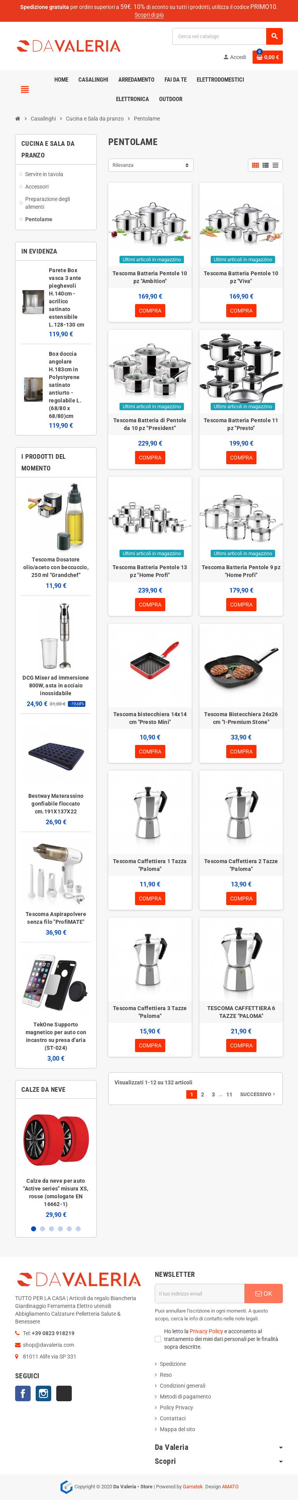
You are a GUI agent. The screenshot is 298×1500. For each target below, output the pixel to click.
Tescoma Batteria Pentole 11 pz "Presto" (241, 424)
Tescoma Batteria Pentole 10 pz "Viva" (241, 277)
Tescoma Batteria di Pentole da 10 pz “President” (150, 424)
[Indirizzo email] (200, 1293)
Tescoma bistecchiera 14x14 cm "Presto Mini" (150, 718)
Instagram (43, 1393)
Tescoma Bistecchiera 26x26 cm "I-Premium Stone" (241, 718)
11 (229, 1094)
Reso (166, 1375)
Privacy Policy (206, 1331)
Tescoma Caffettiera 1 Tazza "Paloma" (150, 865)
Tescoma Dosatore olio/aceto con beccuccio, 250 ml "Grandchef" (55, 567)
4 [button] (60, 1228)
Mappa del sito (177, 1429)
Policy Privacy (176, 1407)
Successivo (258, 1094)
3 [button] (51, 1228)
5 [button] (69, 1228)
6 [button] (78, 1228)
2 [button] (42, 1228)
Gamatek (193, 1487)
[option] (55, 1161)
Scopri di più (149, 15)
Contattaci (172, 1418)
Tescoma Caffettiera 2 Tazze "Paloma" (241, 865)
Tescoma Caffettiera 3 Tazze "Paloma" (150, 1012)
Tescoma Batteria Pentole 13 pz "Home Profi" (150, 571)
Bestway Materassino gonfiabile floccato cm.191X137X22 (55, 804)
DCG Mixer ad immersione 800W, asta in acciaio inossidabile (56, 685)
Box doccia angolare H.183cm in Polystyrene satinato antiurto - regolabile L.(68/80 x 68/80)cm (65, 385)
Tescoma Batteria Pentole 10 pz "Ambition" (150, 277)
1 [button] (33, 1228)
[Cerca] (227, 36)
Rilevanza (123, 165)
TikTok (64, 1393)
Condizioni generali (182, 1386)
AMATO (230, 1487)
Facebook (23, 1393)
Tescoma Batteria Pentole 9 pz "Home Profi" (241, 571)
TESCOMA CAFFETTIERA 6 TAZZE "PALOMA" (241, 1012)
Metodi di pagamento (185, 1396)
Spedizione (173, 1364)
